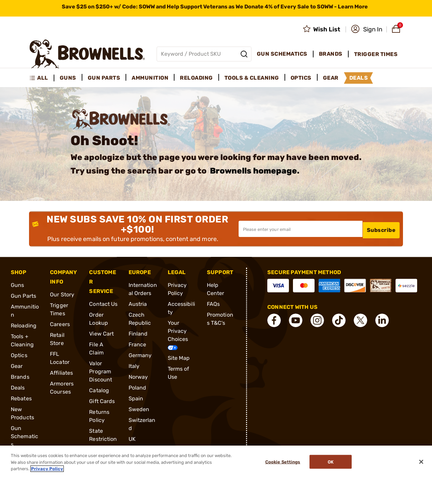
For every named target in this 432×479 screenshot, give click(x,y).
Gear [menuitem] (331, 78)
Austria (138, 303)
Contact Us (103, 303)
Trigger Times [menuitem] (376, 54)
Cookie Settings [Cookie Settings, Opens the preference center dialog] (281, 462)
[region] (216, 462)
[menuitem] (41, 78)
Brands (20, 376)
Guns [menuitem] (68, 78)
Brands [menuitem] (331, 54)
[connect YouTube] (295, 320)
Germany (140, 355)
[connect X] (360, 320)
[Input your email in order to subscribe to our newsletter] (300, 228)
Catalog (99, 390)
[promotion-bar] (216, 8)
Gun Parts (23, 295)
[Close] (421, 461)
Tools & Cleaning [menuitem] (251, 78)
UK (132, 438)
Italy (134, 366)
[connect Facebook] (274, 320)
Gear (17, 366)
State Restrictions (103, 438)
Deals (18, 387)
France (137, 344)
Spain (136, 398)
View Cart (101, 333)
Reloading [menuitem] (196, 78)
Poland (137, 387)
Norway (138, 376)
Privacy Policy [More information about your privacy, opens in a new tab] (47, 468)
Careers (60, 324)
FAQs (213, 303)
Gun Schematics (24, 436)
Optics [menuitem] (301, 78)
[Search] (244, 54)
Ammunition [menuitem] (150, 78)
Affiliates (61, 372)
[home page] (87, 53)
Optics (19, 355)
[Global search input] (204, 54)
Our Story (62, 294)
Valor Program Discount (100, 371)
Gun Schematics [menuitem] (282, 54)
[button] (366, 29)
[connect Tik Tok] (339, 320)
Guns (17, 285)
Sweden (139, 409)
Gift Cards (102, 401)
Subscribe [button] (381, 228)
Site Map (179, 357)
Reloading (23, 325)
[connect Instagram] (317, 320)
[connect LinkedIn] (382, 320)
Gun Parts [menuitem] (104, 78)
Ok (332, 462)
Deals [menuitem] (358, 78)
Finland (138, 333)
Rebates (21, 398)
